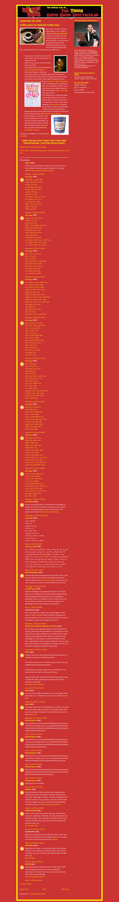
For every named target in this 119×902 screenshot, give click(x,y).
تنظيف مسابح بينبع (31, 496)
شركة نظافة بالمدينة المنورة (34, 424)
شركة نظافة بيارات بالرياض (34, 455)
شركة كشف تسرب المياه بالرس (35, 491)
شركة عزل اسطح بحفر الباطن (34, 294)
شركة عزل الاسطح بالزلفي (33, 232)
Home (45, 889)
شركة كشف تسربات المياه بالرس (36, 486)
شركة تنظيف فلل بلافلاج (32, 440)
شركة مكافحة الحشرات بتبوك (34, 340)
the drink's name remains (52, 114)
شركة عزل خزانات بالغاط (33, 204)
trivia (62, 150)
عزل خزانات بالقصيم (31, 192)
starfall (27, 170)
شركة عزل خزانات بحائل (33, 342)
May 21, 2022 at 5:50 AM (33, 607)
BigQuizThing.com (80, 85)
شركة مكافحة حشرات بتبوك (34, 335)
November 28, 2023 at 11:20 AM (36, 650)
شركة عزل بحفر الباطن (32, 292)
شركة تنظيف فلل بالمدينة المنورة (35, 419)
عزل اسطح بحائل (30, 352)
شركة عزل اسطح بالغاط (33, 230)
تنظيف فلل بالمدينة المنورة (33, 421)
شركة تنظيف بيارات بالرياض (34, 450)
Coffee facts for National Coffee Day (39, 25)
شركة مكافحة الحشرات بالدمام (35, 465)
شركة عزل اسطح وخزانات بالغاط (35, 225)
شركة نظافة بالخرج (31, 409)
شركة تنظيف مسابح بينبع (33, 493)
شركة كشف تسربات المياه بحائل (35, 376)
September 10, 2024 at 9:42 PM (36, 718)
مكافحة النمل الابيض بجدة (33, 273)
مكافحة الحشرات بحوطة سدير (34, 287)
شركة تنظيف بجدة (31, 388)
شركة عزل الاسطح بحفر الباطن (35, 289)
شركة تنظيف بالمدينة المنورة (34, 395)
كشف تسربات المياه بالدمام (34, 460)
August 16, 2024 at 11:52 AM (35, 702)
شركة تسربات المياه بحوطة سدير (36, 245)
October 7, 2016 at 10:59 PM (35, 174)
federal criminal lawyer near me (50, 804)
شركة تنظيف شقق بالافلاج (33, 438)
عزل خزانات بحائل (31, 345)
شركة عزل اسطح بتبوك (32, 304)
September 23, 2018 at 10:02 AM (36, 515)
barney (51, 170)
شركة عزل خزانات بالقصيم (33, 189)
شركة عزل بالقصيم (31, 184)
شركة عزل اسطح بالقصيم (33, 187)
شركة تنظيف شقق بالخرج (33, 407)
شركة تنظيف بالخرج (31, 398)
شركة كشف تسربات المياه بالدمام (36, 457)
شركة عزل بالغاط (30, 209)
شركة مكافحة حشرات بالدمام (34, 473)
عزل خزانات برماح (31, 256)
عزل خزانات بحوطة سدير (33, 199)
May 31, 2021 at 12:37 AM (34, 570)
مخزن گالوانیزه (30, 589)
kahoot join (33, 714)
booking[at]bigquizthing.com (83, 66)
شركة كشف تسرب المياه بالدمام (35, 462)
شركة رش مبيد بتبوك (32, 330)
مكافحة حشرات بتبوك (32, 337)
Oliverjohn (29, 845)
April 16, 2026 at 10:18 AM (34, 862)
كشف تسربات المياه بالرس (34, 488)
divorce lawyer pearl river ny (34, 877)
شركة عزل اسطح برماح (32, 268)
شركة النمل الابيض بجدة (33, 271)
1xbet (38, 615)
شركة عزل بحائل (30, 355)
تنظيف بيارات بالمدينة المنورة (34, 393)
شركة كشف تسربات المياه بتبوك (35, 314)
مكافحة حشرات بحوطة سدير (34, 284)
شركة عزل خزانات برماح (33, 253)
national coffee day (54, 150)
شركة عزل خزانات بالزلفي (33, 218)
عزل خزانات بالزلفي (31, 220)
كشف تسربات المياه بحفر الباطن (35, 299)
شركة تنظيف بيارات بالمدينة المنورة (36, 390)
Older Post (65, 889)
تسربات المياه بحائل (31, 381)
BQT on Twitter (79, 90)
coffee (27, 150)
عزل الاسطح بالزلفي (31, 235)
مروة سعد (28, 176)
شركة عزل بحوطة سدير (32, 201)
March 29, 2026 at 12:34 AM (34, 843)
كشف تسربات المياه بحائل (33, 378)
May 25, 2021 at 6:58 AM (33, 544)
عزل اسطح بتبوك (30, 307)
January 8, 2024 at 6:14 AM (34, 688)
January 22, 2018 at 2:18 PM (35, 401)
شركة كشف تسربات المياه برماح (35, 261)
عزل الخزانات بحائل (31, 347)
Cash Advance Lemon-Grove (49, 512)
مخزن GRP (29, 518)
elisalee (28, 789)
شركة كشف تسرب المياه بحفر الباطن (37, 302)
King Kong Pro (30, 720)
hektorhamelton (31, 572)
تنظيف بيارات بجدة (31, 385)
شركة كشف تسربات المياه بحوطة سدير (38, 240)
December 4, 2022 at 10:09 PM (35, 624)
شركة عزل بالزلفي (31, 223)
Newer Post (24, 889)
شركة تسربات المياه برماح (33, 266)
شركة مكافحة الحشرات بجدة (34, 483)
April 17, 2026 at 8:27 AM (33, 880)
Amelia (27, 864)
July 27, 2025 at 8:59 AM (33, 778)
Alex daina (29, 502)
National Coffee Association (57, 81)
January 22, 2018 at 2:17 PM (35, 277)
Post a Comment (25, 884)
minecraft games (42, 170)
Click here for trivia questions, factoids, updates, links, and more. (85, 78)
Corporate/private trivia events (84, 92)
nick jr (33, 170)
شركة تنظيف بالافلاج (31, 442)
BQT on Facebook (80, 87)
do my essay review (48, 580)
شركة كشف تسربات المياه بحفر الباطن (37, 297)
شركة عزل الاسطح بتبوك (33, 309)
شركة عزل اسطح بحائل (32, 350)
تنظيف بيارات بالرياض (32, 452)
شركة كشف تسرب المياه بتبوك (35, 325)
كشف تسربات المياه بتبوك (33, 323)
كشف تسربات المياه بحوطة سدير (36, 242)
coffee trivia (34, 150)
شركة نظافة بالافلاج (31, 447)
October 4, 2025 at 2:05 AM (34, 808)
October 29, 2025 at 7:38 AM (35, 829)
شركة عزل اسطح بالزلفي (33, 237)
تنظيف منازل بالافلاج (31, 429)
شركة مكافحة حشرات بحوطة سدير (36, 282)
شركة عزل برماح (30, 258)
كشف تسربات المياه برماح (33, 263)
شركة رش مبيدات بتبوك (32, 328)
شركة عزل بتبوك (30, 311)
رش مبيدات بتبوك (30, 333)
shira (27, 652)
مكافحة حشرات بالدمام (32, 476)
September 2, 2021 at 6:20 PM (35, 586)
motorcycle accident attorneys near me (41, 626)
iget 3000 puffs (30, 858)
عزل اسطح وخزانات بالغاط (33, 227)
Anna (27, 690)
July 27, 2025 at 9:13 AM (33, 787)
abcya (27, 163)
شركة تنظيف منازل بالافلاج (33, 426)
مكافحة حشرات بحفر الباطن (34, 179)
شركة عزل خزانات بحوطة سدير (35, 196)
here (36, 81)
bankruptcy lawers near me (34, 684)
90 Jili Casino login (31, 826)
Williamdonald (30, 810)
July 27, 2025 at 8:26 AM (33, 764)
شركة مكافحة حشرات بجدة (34, 478)
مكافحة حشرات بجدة (31, 481)
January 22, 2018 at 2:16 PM (35, 212)
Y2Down (55, 839)
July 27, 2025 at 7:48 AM (33, 734)
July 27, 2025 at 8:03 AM (33, 750)
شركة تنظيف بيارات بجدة (33, 383)
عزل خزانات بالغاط (31, 206)
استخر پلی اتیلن (31, 546)
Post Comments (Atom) (37, 894)
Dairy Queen (54, 104)
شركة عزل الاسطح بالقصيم (34, 182)
